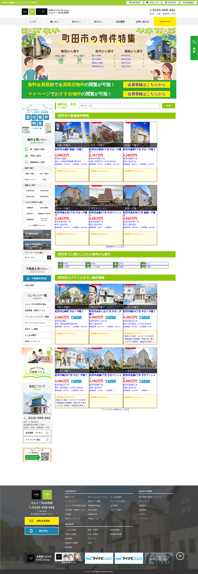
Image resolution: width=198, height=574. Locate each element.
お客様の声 (92, 514)
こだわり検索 (70, 530)
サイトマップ (144, 501)
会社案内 (114, 505)
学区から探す (35, 156)
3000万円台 (129, 61)
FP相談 (68, 514)
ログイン (142, 514)
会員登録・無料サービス (35, 310)
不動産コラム (93, 518)
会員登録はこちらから (147, 85)
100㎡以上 (156, 281)
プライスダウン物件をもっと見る (115, 448)
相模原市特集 (115, 534)
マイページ (165, 21)
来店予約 (43, 531)
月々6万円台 (129, 281)
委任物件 (68, 547)
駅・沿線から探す (37, 149)
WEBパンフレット (32, 341)
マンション (61, 72)
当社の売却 (29, 285)
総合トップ (69, 497)
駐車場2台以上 (102, 72)
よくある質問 (30, 335)
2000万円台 (129, 56)
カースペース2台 (102, 289)
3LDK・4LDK (72, 289)
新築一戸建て (60, 62)
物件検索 (134, 3)
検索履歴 (188, 3)
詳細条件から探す (37, 162)
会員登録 (142, 510)
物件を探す (194, 49)
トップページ (70, 501)
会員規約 (142, 505)
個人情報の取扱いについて (150, 497)
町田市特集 (115, 530)
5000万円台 (129, 72)
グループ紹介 (115, 510)
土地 (79, 72)
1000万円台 (71, 281)
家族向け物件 (101, 67)
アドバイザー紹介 (33, 440)
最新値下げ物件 (71, 543)
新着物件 (68, 538)
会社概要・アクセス (34, 433)
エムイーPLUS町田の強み (35, 304)
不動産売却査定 (39, 278)
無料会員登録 (43, 521)
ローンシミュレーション (35, 323)
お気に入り (152, 3)
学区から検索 (70, 534)
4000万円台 (129, 67)
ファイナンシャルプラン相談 (37, 317)
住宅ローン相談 (31, 329)
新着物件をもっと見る (115, 260)
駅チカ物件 (100, 56)
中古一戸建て (79, 62)
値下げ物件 (100, 61)
